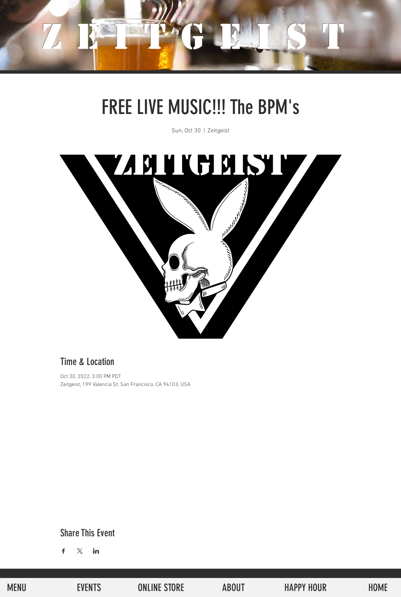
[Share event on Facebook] (63, 551)
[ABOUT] (233, 587)
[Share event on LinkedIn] (96, 551)
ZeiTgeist (200, 37)
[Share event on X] (80, 551)
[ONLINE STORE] (161, 587)
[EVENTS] (89, 587)
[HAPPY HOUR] (305, 587)
